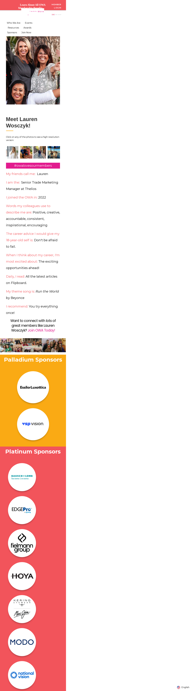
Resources (13, 27)
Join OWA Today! (41, 330)
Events (28, 23)
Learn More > (36, 13)
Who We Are (13, 23)
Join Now (26, 32)
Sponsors (12, 32)
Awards (27, 27)
